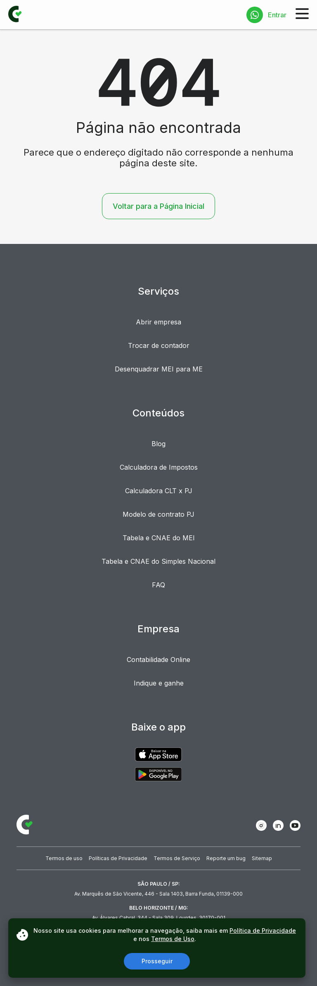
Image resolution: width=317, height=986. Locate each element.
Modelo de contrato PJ (158, 514)
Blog (158, 444)
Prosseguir (157, 961)
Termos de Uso (172, 938)
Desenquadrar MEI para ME (159, 369)
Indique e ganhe (159, 683)
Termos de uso (64, 858)
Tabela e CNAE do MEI (159, 538)
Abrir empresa (158, 322)
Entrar (277, 15)
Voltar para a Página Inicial (158, 206)
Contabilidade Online (158, 659)
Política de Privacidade (262, 930)
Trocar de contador (158, 345)
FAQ (158, 585)
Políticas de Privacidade (118, 858)
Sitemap (262, 858)
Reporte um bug (226, 858)
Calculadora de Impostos (159, 467)
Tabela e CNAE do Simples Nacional (158, 561)
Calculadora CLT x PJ (158, 491)
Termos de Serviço (177, 858)
